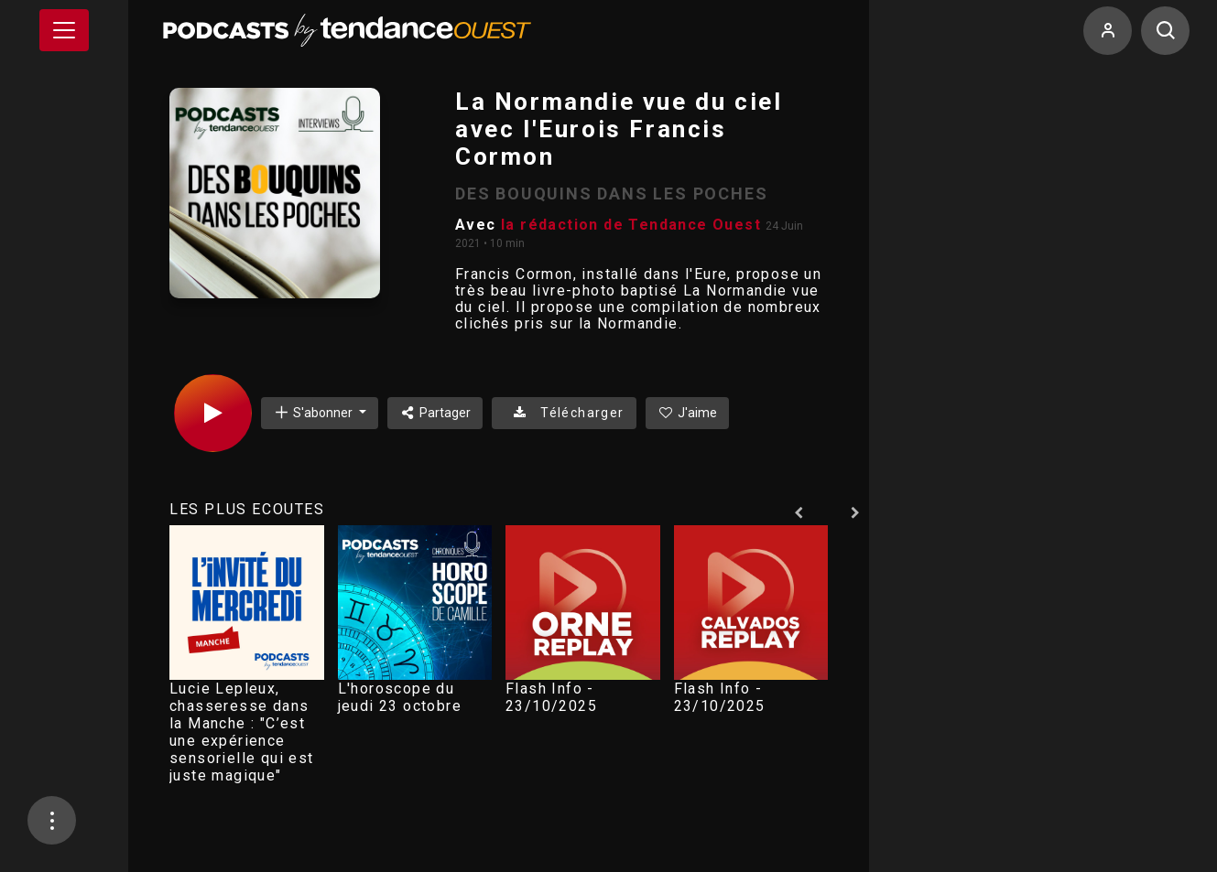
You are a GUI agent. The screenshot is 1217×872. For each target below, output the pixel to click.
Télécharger (564, 412)
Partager (435, 412)
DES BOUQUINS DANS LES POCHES (611, 193)
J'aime (687, 412)
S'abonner (314, 412)
